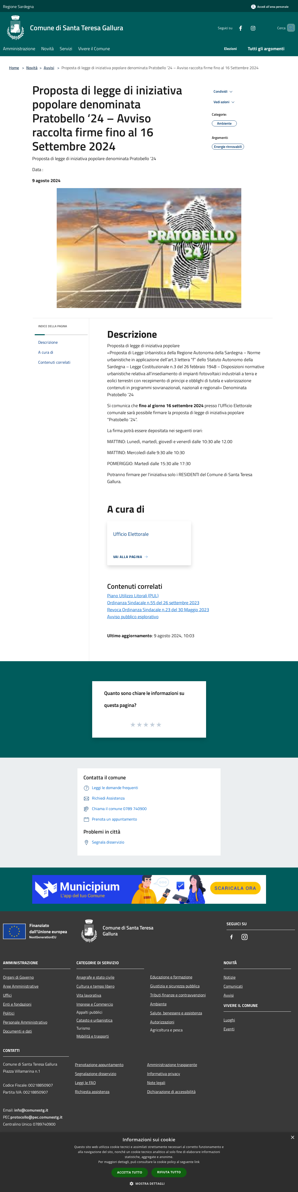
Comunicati (233, 986)
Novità (31, 68)
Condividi (224, 92)
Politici (8, 1013)
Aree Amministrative (20, 986)
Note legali (156, 1083)
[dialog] (149, 1162)
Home (14, 68)
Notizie (230, 977)
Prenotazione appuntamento (99, 1065)
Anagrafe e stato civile (95, 977)
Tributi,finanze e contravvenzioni (178, 995)
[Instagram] (245, 27)
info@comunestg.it (31, 1110)
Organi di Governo (18, 977)
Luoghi (229, 1020)
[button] (149, 1183)
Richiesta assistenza (92, 1092)
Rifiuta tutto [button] (169, 1172)
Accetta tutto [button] (129, 1172)
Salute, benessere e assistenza (176, 1013)
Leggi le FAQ (85, 1083)
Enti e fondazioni (17, 1004)
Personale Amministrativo (25, 1022)
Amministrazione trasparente (172, 1065)
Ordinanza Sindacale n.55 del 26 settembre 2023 (153, 602)
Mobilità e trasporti (92, 1036)
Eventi (229, 1029)
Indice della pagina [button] (52, 326)
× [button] (292, 1138)
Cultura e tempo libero (95, 986)
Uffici (7, 995)
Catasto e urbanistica (94, 1020)
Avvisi (49, 68)
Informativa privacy (163, 1074)
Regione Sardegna (18, 6)
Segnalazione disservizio (95, 1074)
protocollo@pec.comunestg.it (36, 1117)
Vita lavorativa (88, 995)
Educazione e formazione (171, 977)
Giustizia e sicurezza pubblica (175, 986)
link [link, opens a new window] (197, 1162)
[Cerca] (289, 28)
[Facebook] (232, 27)
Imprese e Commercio (94, 1004)
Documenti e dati (17, 1031)
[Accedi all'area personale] (270, 6)
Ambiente (158, 1004)
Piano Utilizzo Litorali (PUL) (133, 595)
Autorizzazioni (162, 1022)
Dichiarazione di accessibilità (171, 1092)
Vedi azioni (225, 102)
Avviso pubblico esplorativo (133, 616)
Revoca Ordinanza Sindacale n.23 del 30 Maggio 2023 (158, 609)
